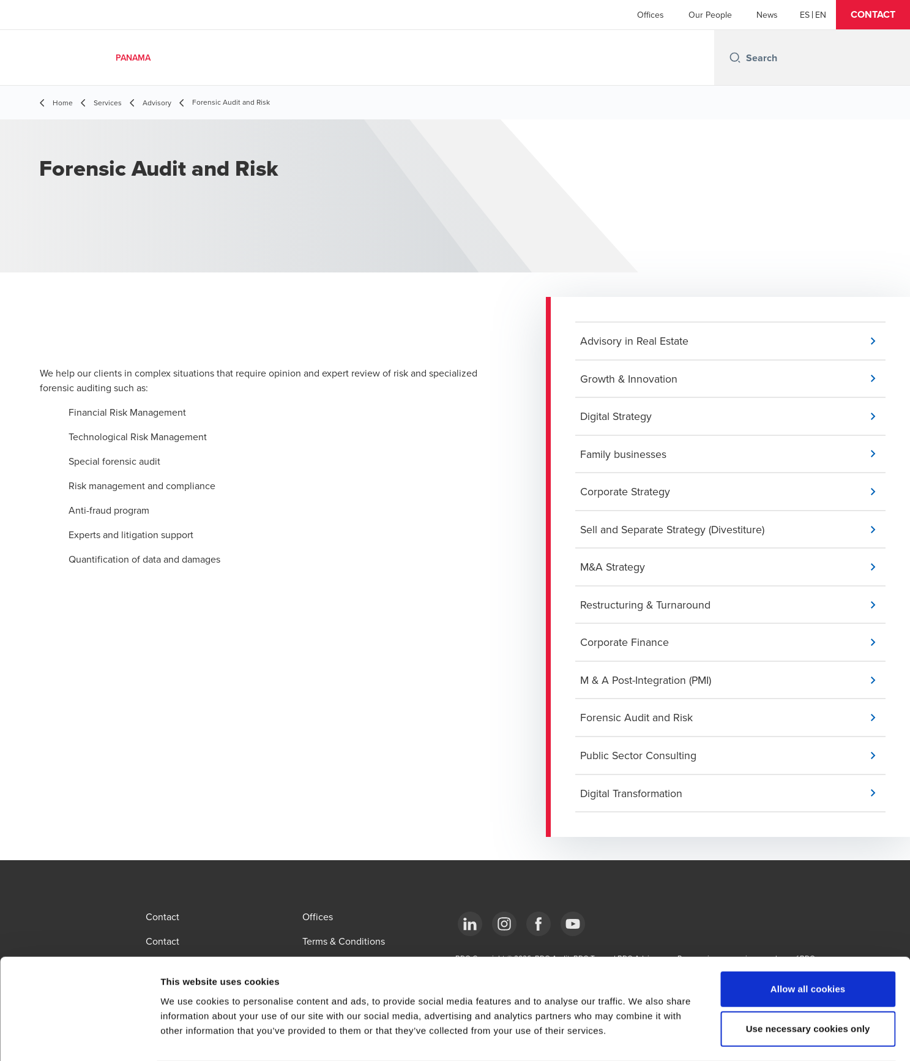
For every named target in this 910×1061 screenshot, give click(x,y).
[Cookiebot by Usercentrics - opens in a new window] (79, 1037)
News (767, 15)
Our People (710, 15)
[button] (873, 14)
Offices (650, 15)
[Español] (805, 14)
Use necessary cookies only (808, 980)
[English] (820, 14)
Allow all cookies (808, 940)
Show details (642, 1037)
